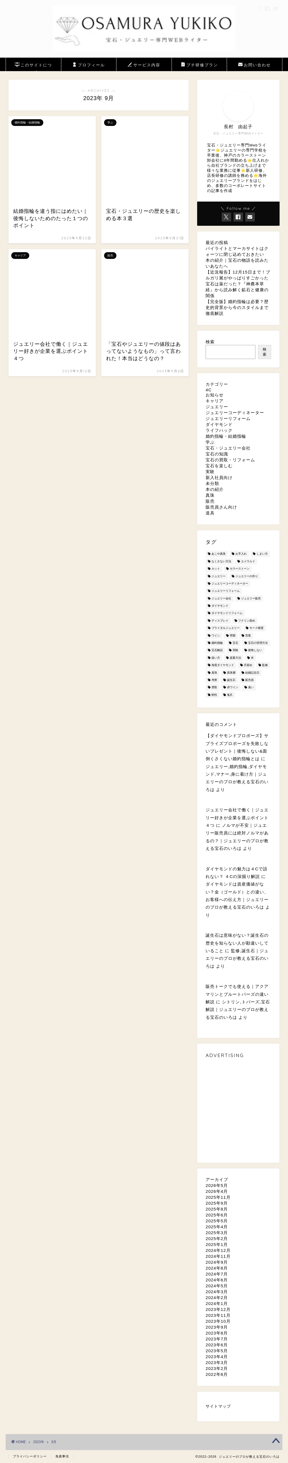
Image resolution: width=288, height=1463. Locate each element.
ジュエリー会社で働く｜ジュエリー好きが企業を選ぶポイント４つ (237, 817)
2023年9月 (217, 1327)
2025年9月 (217, 1203)
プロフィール (88, 65)
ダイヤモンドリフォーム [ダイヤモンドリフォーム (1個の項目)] (227, 613)
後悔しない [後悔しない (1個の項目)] (255, 650)
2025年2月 (217, 1238)
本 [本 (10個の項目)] (252, 657)
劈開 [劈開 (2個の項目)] (232, 635)
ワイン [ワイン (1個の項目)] (216, 635)
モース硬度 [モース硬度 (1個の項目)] (256, 628)
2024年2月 (217, 1297)
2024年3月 (217, 1291)
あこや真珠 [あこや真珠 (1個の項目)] (219, 554)
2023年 (38, 1442)
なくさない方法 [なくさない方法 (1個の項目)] (221, 561)
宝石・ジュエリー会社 (228, 448)
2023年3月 (217, 1362)
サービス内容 (144, 65)
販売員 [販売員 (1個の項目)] (249, 679)
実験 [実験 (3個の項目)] (235, 650)
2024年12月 (218, 1250)
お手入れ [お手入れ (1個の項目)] (241, 554)
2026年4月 (217, 1191)
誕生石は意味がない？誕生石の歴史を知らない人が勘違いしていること (237, 943)
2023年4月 (217, 1356)
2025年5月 (217, 1220)
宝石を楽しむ (219, 465)
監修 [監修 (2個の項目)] (265, 665)
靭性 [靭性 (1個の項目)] (214, 694)
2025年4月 (217, 1226)
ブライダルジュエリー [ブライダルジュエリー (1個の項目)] (226, 628)
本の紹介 (215, 489)
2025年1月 (217, 1244)
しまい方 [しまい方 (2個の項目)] (262, 554)
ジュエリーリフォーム (228, 418)
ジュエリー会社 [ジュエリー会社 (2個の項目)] (221, 598)
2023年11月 (218, 1315)
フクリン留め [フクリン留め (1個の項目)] (246, 620)
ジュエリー (217, 406)
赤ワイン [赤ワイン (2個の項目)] (232, 687)
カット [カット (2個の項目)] (216, 568)
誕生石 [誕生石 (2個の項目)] (231, 679)
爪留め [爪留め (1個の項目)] (248, 665)
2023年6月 (217, 1344)
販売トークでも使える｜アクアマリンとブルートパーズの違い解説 (237, 994)
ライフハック (219, 430)
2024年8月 (217, 1268)
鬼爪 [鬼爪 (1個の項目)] (230, 694)
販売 (210, 501)
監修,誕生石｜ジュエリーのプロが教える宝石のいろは (237, 958)
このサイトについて (33, 66)
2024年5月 (217, 1285)
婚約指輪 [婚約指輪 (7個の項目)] (217, 642)
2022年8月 (217, 1374)
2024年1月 (217, 1303)
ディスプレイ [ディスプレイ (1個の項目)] (220, 620)
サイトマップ (218, 1406)
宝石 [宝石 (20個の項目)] (235, 642)
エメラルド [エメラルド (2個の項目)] (248, 561)
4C (209, 389)
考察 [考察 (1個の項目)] (214, 679)
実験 (210, 471)
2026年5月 (217, 1185)
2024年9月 (217, 1262)
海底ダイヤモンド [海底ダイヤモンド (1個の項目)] (223, 665)
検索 (210, 341)
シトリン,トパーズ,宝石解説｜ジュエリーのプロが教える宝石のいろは (238, 1009)
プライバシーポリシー (30, 1456)
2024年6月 (217, 1279)
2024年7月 (217, 1274)
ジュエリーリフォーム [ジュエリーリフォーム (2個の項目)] (226, 591)
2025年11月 (218, 1197)
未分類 (212, 483)
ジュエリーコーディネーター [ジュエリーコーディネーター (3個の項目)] (230, 583)
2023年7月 (217, 1338)
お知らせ (215, 394)
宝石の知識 (217, 453)
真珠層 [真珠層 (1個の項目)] (231, 672)
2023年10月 (218, 1321)
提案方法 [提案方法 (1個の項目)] (235, 657)
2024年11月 (218, 1256)
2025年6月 (217, 1215)
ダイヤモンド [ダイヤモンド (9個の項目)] (220, 605)
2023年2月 (217, 1368)
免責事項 (62, 1456)
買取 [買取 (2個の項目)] (214, 687)
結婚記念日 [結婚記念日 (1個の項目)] (252, 672)
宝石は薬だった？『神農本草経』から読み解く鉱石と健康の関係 (237, 289)
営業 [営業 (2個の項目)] (248, 635)
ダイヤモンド (219, 424)
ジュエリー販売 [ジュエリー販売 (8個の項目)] (251, 598)
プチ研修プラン (199, 65)
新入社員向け (219, 477)
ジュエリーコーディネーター (235, 412)
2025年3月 (217, 1232)
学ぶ (210, 442)
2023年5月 (217, 1350)
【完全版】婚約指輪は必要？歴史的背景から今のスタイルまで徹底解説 (237, 307)
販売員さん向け (221, 507)
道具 (210, 513)
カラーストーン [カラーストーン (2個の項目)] (239, 568)
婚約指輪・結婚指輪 (226, 436)
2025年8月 (217, 1209)
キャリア (215, 400)
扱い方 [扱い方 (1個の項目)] (216, 657)
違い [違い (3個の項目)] (251, 687)
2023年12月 (218, 1309)
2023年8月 (217, 1333)
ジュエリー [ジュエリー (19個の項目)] (219, 576)
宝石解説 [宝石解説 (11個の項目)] (217, 650)
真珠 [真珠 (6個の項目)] (214, 672)
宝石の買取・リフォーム (230, 459)
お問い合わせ (254, 65)
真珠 (210, 495)
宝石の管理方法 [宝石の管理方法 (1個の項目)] (258, 642)
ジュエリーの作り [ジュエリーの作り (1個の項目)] (246, 576)
